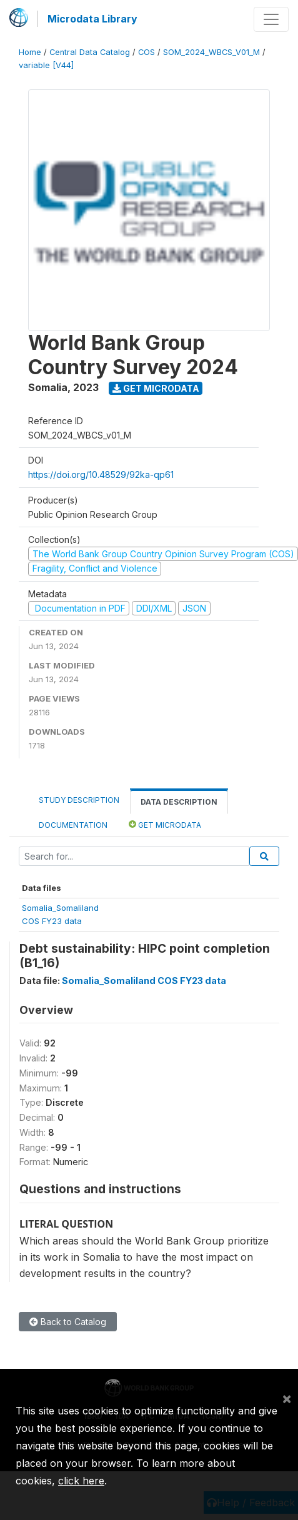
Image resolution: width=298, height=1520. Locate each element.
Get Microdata (155, 388)
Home (30, 52)
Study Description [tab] (79, 800)
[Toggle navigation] (271, 19)
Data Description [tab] (179, 802)
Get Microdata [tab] (165, 824)
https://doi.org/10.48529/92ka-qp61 (101, 474)
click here (81, 1480)
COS (146, 52)
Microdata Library (92, 18)
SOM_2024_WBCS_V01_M (211, 52)
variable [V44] (46, 65)
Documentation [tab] (73, 825)
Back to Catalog (67, 1321)
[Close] (287, 1398)
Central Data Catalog (89, 52)
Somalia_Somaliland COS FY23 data (144, 980)
